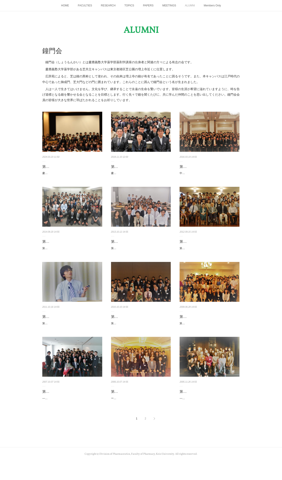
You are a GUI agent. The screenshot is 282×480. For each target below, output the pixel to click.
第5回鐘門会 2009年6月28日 (203, 326)
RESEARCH (108, 5)
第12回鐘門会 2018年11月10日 (136, 167)
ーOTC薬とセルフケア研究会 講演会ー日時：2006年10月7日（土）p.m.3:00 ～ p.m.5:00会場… (140, 415)
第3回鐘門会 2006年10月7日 (134, 406)
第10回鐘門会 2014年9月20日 (67, 246)
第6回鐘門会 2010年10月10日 (135, 326)
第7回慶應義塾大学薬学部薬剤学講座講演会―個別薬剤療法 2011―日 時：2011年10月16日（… (72, 335)
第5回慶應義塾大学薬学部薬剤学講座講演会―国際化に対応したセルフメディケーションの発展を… (209, 335)
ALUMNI (190, 5)
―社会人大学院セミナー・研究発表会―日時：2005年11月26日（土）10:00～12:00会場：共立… (209, 415)
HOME (65, 5)
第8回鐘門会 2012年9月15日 (203, 246)
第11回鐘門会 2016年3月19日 (204, 167)
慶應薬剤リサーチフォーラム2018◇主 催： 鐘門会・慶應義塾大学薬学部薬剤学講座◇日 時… (140, 176)
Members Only (212, 5)
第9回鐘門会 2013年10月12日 (135, 246)
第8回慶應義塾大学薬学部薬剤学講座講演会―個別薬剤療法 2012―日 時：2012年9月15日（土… (209, 255)
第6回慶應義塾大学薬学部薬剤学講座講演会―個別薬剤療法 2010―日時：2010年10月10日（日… (141, 335)
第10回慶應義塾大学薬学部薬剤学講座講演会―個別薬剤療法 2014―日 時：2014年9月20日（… (71, 255)
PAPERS (148, 5)
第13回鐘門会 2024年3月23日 (67, 167)
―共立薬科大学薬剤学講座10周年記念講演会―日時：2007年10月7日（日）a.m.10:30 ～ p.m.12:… (71, 415)
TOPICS (129, 5)
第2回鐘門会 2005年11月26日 (204, 406)
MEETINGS (169, 5)
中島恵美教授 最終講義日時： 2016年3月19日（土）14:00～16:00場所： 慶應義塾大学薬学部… (209, 176)
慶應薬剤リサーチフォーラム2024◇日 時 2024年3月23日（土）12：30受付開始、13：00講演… (71, 176)
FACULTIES (85, 5)
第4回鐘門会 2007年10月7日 (66, 406)
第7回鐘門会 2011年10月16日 (67, 326)
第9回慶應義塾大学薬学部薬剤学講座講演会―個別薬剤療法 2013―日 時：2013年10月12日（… (141, 255)
